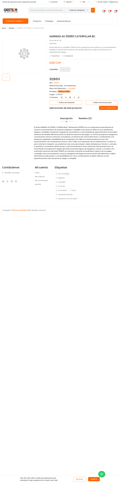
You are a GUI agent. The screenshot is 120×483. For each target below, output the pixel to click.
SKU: (51, 83)
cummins (60, 186)
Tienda (11, 28)
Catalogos (49, 21)
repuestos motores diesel (66, 199)
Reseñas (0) (85, 118)
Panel (37, 173)
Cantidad (53, 69)
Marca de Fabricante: (57, 88)
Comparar (67, 56)
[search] (93, 10)
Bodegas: (53, 91)
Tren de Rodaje (62, 174)
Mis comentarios (41, 180)
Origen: (52, 94)
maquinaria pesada (64, 194)
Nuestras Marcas (63, 21)
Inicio (4, 28)
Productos (37, 21)
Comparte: (53, 97)
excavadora (61, 190)
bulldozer (60, 178)
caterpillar (60, 182)
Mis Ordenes (40, 176)
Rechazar (79, 479)
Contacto (53, 2)
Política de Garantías (66, 102)
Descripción (66, 118)
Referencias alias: (56, 85)
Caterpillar (71, 88)
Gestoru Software (19, 210)
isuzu (73, 190)
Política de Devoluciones (102, 102)
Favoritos (54, 56)
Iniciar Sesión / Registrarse (107, 2)
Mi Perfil (38, 184)
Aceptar (94, 479)
